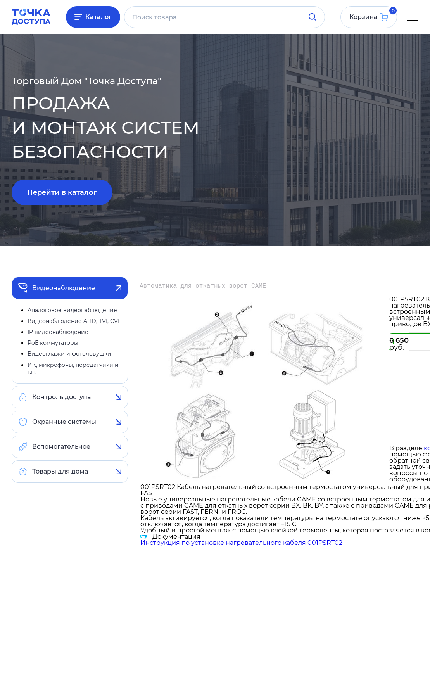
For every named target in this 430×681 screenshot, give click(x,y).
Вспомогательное (61, 446)
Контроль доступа (61, 397)
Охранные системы (64, 421)
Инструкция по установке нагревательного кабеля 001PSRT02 (241, 542)
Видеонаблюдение (63, 288)
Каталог (98, 17)
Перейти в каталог (62, 192)
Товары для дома (60, 471)
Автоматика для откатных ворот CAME (203, 286)
